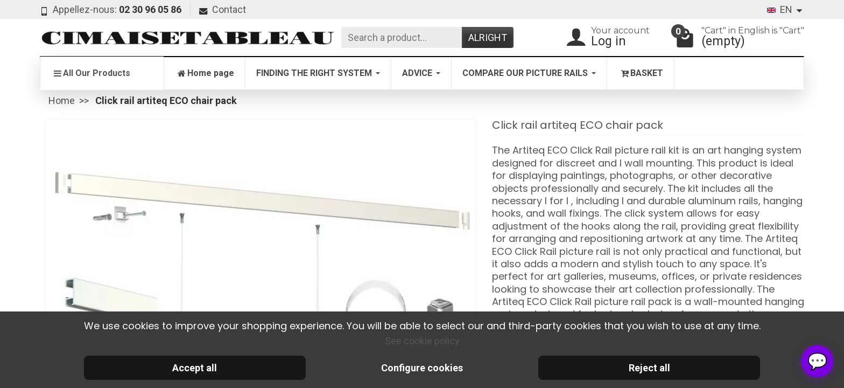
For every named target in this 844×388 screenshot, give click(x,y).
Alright (487, 37)
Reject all (649, 367)
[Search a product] (401, 37)
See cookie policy (422, 341)
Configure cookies (422, 367)
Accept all (194, 367)
